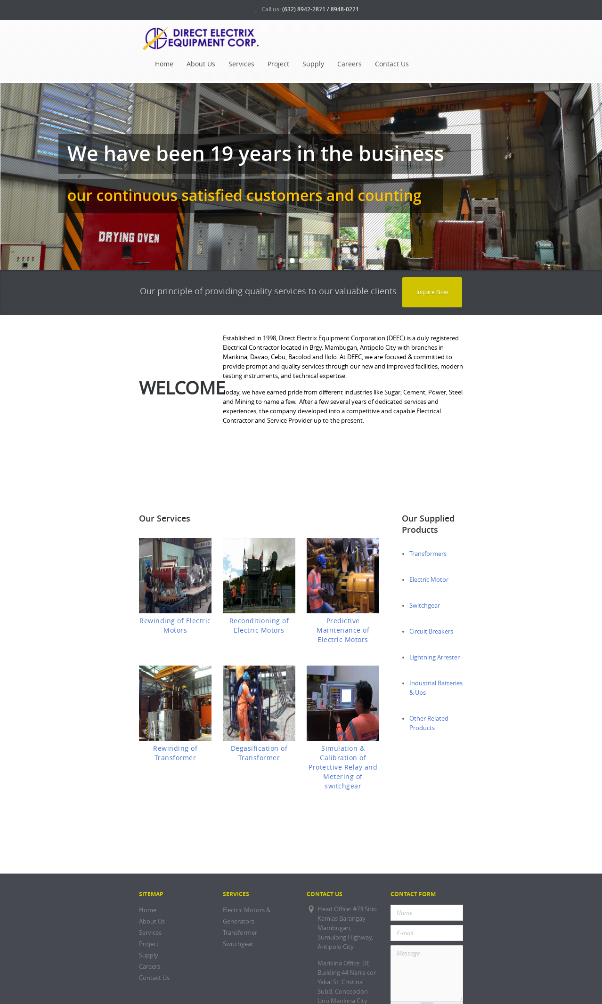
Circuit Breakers (431, 631)
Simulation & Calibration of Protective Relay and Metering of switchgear (343, 767)
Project (278, 64)
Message (426, 973)
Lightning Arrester (434, 657)
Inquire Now (432, 292)
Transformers (428, 554)
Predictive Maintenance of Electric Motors (343, 630)
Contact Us (392, 64)
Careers (349, 64)
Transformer (240, 933)
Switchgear (424, 606)
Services (241, 64)
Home (164, 64)
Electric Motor (428, 580)
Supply (313, 64)
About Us (201, 64)
